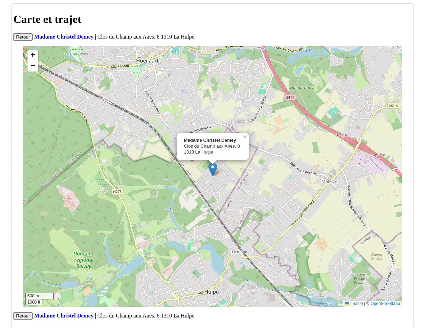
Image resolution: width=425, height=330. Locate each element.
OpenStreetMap (385, 303)
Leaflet (354, 303)
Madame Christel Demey (64, 37)
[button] (212, 169)
